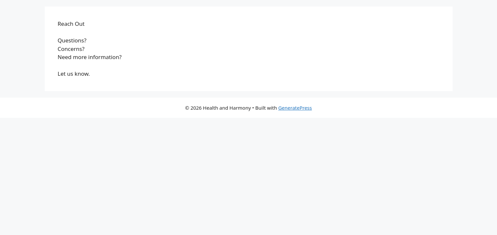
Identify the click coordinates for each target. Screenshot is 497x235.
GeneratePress (295, 107)
